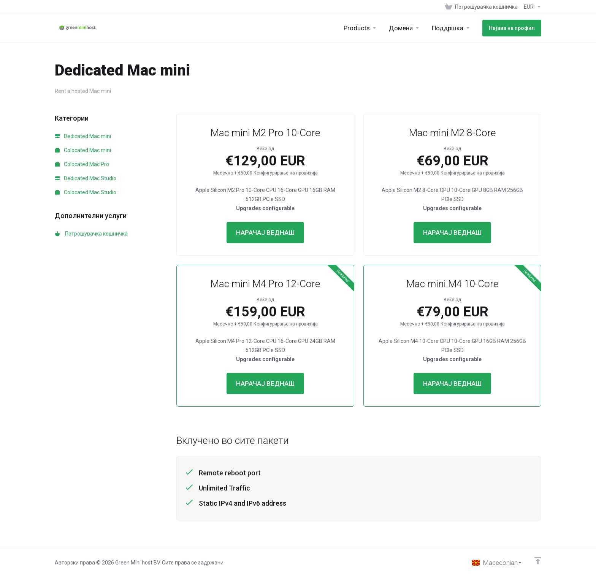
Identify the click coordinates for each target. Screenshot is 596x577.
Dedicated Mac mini (83, 136)
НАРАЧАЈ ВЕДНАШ (265, 232)
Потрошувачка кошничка (91, 234)
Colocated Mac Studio (85, 192)
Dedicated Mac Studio (85, 178)
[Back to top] (537, 560)
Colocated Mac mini (83, 150)
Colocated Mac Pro (82, 164)
